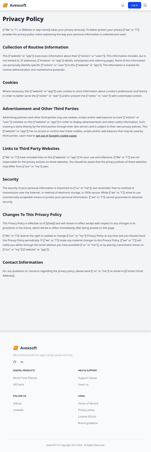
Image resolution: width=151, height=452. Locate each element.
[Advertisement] (75, 308)
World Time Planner (25, 378)
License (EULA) (87, 416)
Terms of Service (88, 403)
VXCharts (18, 384)
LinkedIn (18, 410)
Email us (83, 384)
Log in (134, 5)
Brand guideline (88, 423)
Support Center (87, 378)
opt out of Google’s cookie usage (56, 135)
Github (17, 403)
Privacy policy (86, 410)
